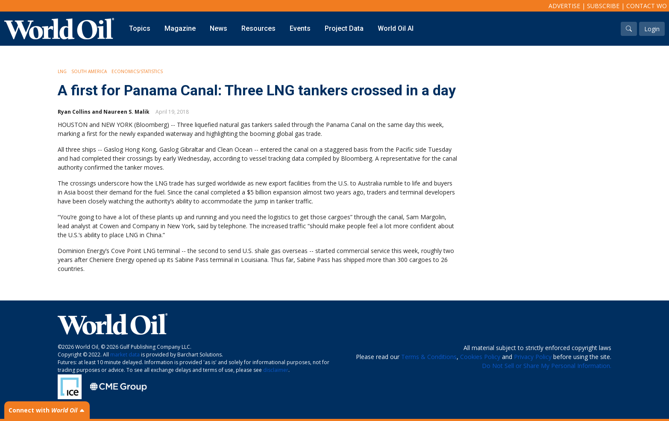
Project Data (344, 28)
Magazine (180, 28)
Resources (258, 28)
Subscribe (603, 6)
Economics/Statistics (137, 71)
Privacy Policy (533, 357)
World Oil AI (396, 28)
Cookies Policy (480, 357)
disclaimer (275, 370)
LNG (62, 71)
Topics (139, 28)
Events (300, 28)
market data (125, 354)
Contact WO (646, 6)
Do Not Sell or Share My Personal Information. (546, 366)
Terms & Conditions (429, 357)
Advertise (564, 6)
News (218, 28)
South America (89, 71)
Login (652, 29)
